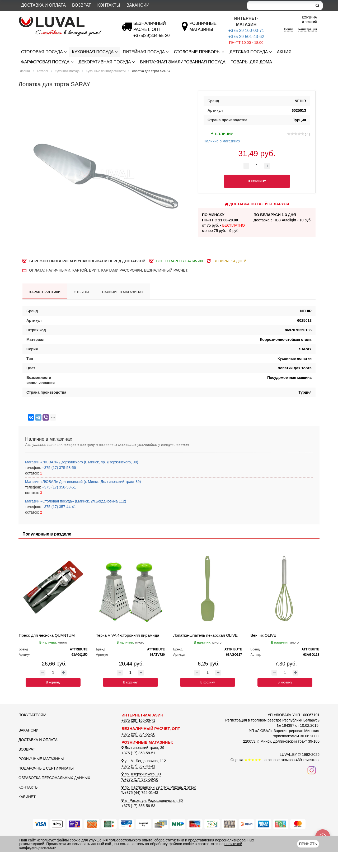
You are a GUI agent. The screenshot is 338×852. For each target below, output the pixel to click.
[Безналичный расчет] (151, 35)
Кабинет (27, 797)
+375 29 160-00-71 (246, 30)
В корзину (53, 682)
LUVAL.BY (288, 754)
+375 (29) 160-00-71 (138, 720)
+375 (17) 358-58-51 (58, 487)
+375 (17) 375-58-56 (58, 467)
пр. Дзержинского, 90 (141, 774)
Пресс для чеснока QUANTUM (47, 635)
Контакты (108, 5)
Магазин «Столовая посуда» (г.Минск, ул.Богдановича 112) (75, 501)
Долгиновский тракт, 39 (142, 748)
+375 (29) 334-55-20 (138, 734)
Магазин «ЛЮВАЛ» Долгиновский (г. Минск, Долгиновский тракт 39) (83, 481)
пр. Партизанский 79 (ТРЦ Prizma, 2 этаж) (158, 787)
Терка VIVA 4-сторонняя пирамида (127, 635)
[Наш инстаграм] (312, 770)
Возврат (81, 5)
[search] (317, 5)
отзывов (288, 760)
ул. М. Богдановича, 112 (143, 761)
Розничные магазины (41, 759)
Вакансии (137, 5)
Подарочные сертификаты (46, 768)
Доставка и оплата (43, 5)
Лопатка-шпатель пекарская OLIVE (205, 635)
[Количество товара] (257, 166)
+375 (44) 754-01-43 (139, 792)
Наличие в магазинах (222, 136)
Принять (308, 844)
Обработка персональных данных (54, 778)
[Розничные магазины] (203, 29)
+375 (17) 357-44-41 (58, 507)
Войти (288, 29)
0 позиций (309, 19)
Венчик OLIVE (263, 635)
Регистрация (307, 29)
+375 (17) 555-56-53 (138, 806)
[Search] (280, 5)
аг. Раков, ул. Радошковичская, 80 (152, 800)
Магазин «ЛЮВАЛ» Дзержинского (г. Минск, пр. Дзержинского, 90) (81, 462)
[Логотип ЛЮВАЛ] (66, 18)
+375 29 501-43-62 (246, 36)
